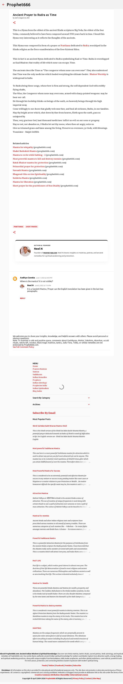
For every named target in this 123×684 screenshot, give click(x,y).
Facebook (59, 665)
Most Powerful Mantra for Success (46, 471)
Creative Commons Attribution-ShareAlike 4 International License (61, 675)
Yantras (36, 372)
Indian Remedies (40, 377)
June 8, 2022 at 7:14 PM (43, 285)
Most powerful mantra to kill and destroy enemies (37, 159)
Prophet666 (18, 4)
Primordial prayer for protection (29, 166)
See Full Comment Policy (23, 347)
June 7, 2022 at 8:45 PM (44, 278)
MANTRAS (37, 628)
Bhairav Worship (98, 74)
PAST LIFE (37, 561)
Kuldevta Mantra (21, 178)
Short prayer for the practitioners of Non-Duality (36, 186)
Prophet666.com (50, 253)
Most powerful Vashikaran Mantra (46, 448)
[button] (14, 22)
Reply (22, 298)
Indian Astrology (40, 383)
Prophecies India (40, 385)
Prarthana (65, 45)
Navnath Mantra (20, 170)
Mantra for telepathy (23, 147)
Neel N (30, 285)
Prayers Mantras (40, 369)
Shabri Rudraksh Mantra (25, 151)
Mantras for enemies (41, 516)
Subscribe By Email (44, 413)
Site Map (96, 678)
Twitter (51, 665)
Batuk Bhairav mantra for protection (30, 162)
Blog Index (37, 391)
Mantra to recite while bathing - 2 (29, 155)
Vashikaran (37, 374)
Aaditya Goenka (27, 278)
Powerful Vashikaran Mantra (44, 538)
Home (35, 366)
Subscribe (77, 665)
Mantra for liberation (23, 182)
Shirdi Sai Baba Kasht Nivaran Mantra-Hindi (50, 426)
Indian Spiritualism (41, 388)
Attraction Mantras (40, 493)
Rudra (86, 45)
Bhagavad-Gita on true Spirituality (29, 174)
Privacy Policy (78, 678)
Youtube (68, 665)
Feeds (44, 665)
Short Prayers (31, 226)
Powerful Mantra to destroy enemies (47, 606)
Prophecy (37, 380)
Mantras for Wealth (40, 583)
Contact (88, 678)
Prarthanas (18, 226)
